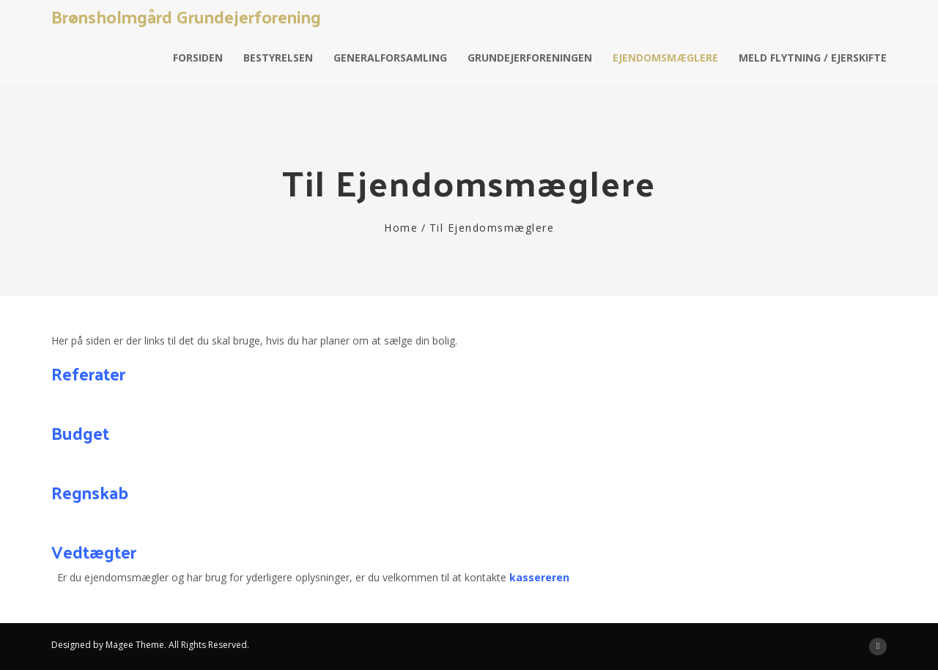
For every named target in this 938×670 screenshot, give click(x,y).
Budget (80, 432)
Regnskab (89, 492)
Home (401, 228)
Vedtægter (93, 551)
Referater (90, 373)
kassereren (539, 577)
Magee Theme (135, 644)
